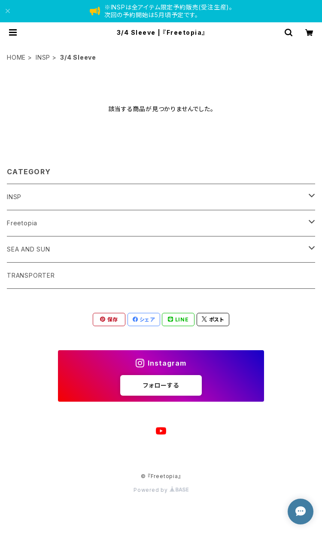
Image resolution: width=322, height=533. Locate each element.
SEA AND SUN (28, 249)
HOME (16, 57)
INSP (43, 57)
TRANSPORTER (31, 275)
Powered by (161, 490)
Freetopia (22, 223)
